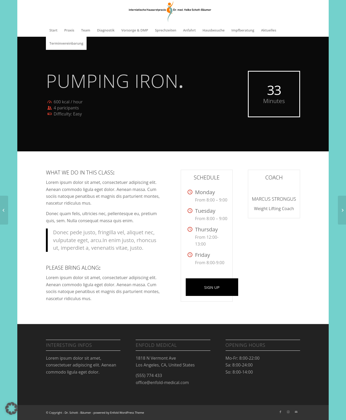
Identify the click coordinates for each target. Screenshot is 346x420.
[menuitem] (53, 30)
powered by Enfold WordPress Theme (118, 412)
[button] (11, 408)
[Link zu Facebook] (280, 412)
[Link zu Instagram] (288, 412)
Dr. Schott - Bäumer (78, 412)
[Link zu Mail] (296, 412)
